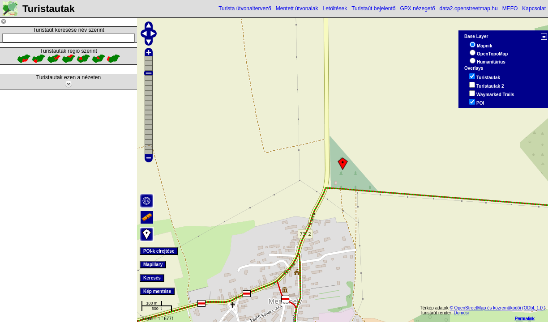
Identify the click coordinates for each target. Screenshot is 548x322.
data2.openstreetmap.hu (469, 8)
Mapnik (484, 45)
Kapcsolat (534, 8)
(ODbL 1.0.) (533, 307)
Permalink (525, 318)
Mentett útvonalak (297, 8)
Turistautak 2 (490, 86)
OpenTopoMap (492, 53)
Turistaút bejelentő (373, 8)
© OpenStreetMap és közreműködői (486, 307)
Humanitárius (491, 61)
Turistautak (488, 77)
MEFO (510, 8)
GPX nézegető (417, 8)
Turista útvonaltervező (244, 8)
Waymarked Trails (495, 94)
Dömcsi (461, 312)
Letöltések (334, 8)
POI (480, 103)
